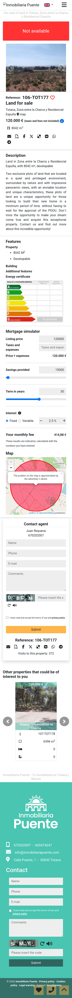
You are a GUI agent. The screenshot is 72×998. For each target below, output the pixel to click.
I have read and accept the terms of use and (37, 618)
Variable (27, 421)
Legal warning (27, 985)
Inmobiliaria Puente (27, 981)
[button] (7, 721)
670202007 (36, 535)
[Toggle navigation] (64, 4)
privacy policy (58, 618)
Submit (36, 629)
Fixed (13, 421)
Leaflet (32, 513)
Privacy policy (47, 981)
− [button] (11, 468)
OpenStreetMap (46, 513)
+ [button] (11, 462)
